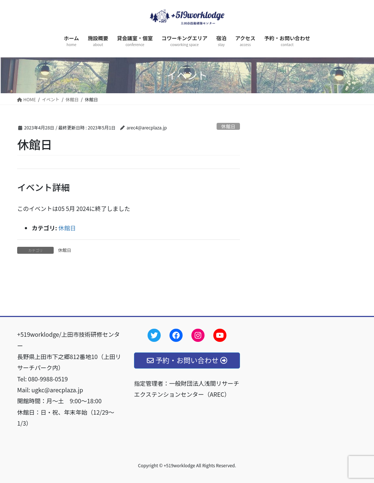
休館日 (228, 126)
